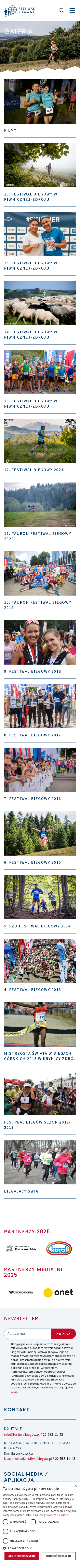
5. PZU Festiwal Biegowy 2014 (37, 926)
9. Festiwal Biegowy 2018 (32, 671)
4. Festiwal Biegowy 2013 (32, 989)
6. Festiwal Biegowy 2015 (32, 862)
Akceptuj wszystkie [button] (21, 1556)
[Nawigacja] (72, 10)
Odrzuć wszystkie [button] (58, 1556)
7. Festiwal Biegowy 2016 (32, 798)
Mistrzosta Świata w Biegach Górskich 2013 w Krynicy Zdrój (40, 1056)
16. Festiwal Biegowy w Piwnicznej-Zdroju (30, 197)
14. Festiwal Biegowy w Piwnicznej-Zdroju (30, 334)
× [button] (75, 1486)
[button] (40, 1548)
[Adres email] (27, 1334)
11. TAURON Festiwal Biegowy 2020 (37, 536)
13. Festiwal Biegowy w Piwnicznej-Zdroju (30, 403)
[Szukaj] (62, 10)
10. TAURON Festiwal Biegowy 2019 (37, 605)
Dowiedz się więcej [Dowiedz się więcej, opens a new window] (57, 1515)
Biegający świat (22, 1191)
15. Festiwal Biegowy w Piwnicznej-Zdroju (30, 265)
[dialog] (40, 1523)
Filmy (10, 130)
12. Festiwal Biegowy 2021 (34, 470)
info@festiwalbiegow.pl (22, 1434)
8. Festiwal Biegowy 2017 (32, 735)
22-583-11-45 (53, 1434)
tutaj (14, 1392)
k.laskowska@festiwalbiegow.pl (28, 1458)
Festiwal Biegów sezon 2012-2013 (37, 1125)
